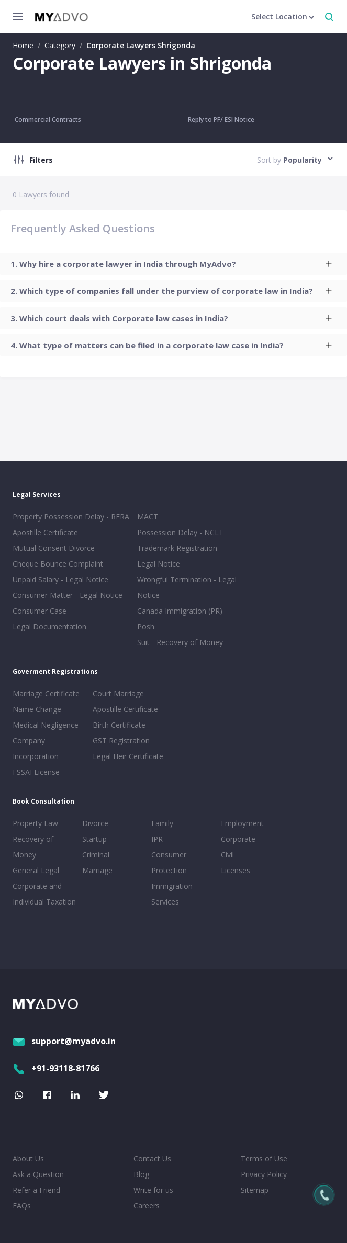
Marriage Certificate (46, 693)
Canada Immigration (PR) (179, 611)
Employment (242, 823)
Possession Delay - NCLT (180, 532)
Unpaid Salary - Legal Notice (60, 579)
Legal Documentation (49, 626)
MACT (147, 517)
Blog (141, 1174)
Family (162, 823)
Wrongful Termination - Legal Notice (187, 587)
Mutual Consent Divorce (54, 548)
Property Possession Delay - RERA (71, 517)
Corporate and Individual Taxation (44, 894)
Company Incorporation (36, 748)
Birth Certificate (119, 725)
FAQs (22, 1206)
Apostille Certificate (45, 532)
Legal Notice (158, 564)
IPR (157, 839)
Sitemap (254, 1190)
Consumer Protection (169, 862)
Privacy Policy (264, 1174)
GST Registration (121, 740)
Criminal (95, 855)
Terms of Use (264, 1158)
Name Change (37, 709)
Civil (227, 855)
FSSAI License (36, 772)
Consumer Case (39, 611)
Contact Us (152, 1158)
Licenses (235, 870)
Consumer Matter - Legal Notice (67, 595)
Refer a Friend (36, 1190)
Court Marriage (118, 693)
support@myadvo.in (64, 1041)
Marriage (97, 870)
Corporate (238, 839)
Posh (145, 626)
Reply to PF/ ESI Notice (221, 119)
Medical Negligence (46, 725)
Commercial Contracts (48, 119)
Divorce (95, 823)
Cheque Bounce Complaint (58, 564)
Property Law (35, 823)
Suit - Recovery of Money (180, 642)
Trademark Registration (177, 548)
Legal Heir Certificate (128, 756)
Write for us (153, 1190)
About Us (28, 1158)
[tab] (173, 264)
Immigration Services (172, 894)
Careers (146, 1206)
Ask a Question (38, 1174)
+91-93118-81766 (56, 1068)
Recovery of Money (33, 847)
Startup (94, 839)
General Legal (36, 870)
